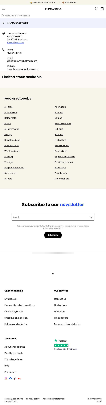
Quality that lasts (13, 353)
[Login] (96, 9)
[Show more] (61, 228)
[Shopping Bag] (102, 9)
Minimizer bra (62, 178)
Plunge (8, 134)
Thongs (8, 162)
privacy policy (54, 228)
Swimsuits (9, 173)
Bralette (59, 134)
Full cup (59, 129)
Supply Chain (10, 401)
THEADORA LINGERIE (15, 22)
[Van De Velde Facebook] (10, 379)
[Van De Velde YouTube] (19, 379)
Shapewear (10, 112)
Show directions (15, 42)
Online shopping (13, 290)
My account (10, 299)
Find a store (60, 305)
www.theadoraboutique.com (22, 69)
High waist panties (65, 156)
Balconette (10, 118)
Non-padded (62, 145)
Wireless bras (11, 151)
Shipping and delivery (16, 317)
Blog (6, 365)
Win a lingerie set (13, 359)
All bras (8, 106)
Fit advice (59, 311)
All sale (8, 178)
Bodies (58, 118)
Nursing (8, 156)
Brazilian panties (64, 162)
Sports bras (61, 151)
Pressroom (10, 372)
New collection (63, 123)
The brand (10, 338)
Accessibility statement (54, 399)
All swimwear (11, 129)
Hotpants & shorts (14, 167)
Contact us (60, 299)
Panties (59, 112)
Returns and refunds (15, 324)
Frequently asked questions (19, 305)
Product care (61, 317)
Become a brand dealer (67, 324)
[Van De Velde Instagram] (6, 379)
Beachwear (61, 173)
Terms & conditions (13, 399)
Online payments (13, 311)
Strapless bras (12, 140)
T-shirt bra (60, 140)
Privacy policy (32, 399)
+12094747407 (14, 52)
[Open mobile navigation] (4, 9)
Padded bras (11, 145)
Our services (61, 290)
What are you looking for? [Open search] (16, 15)
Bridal (7, 123)
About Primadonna (14, 346)
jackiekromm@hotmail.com (22, 61)
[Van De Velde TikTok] (15, 379)
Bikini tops (60, 167)
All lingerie (60, 106)
